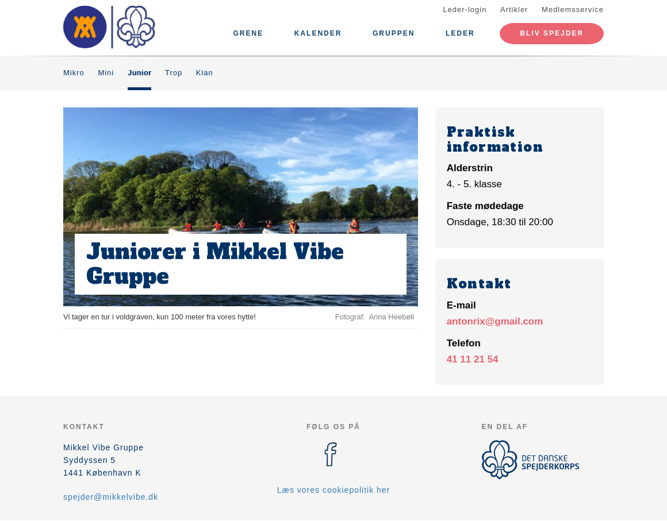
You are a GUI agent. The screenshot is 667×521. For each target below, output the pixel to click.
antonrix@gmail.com (495, 321)
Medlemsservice (573, 9)
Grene (248, 33)
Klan (204, 72)
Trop (173, 72)
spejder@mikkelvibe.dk (110, 496)
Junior (139, 72)
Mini (106, 72)
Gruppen (394, 33)
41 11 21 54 (473, 359)
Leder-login (464, 9)
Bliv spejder (552, 33)
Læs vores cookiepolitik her (333, 490)
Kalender (318, 33)
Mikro (74, 72)
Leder (460, 33)
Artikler (514, 9)
